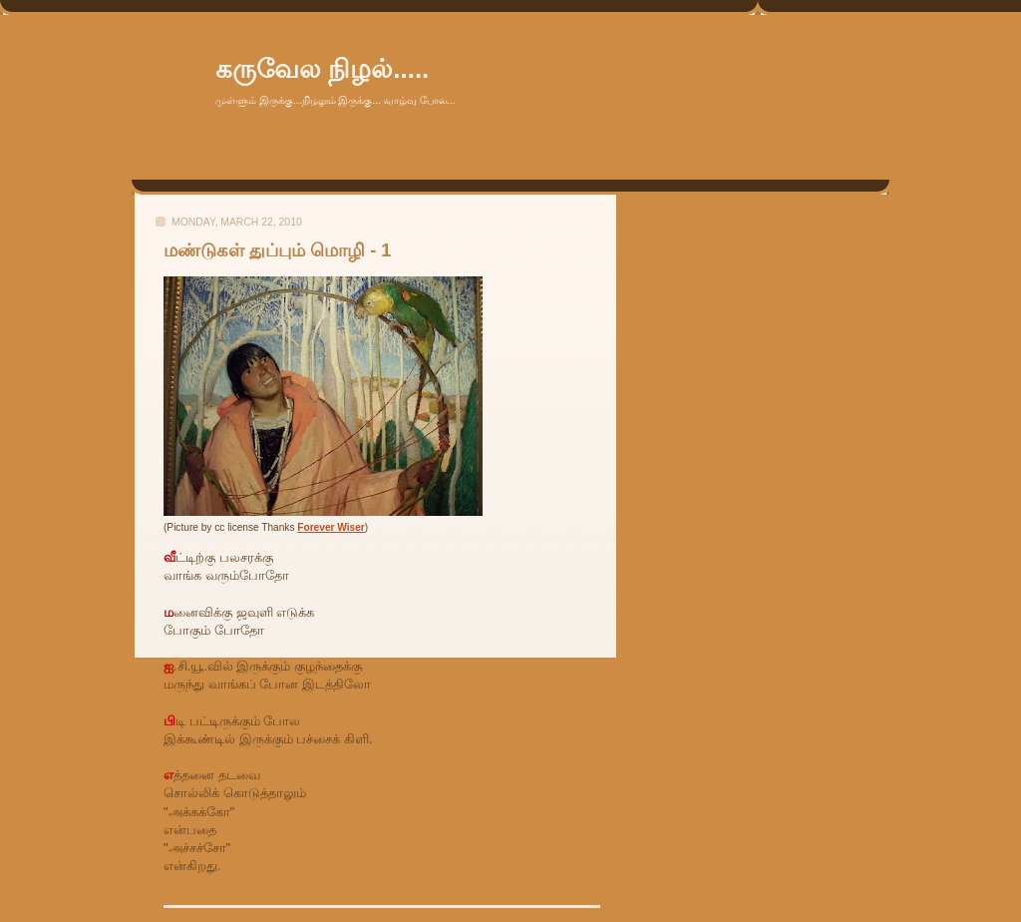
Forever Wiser (330, 527)
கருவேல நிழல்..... (322, 69)
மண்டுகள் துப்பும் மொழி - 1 (277, 250)
